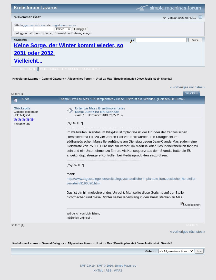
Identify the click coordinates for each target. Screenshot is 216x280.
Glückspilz (22, 108)
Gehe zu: (151, 251)
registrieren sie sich (65, 25)
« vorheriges (179, 87)
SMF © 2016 (105, 265)
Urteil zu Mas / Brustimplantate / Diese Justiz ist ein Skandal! (100, 110)
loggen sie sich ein (33, 25)
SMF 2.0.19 (87, 265)
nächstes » (197, 87)
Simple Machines (125, 265)
